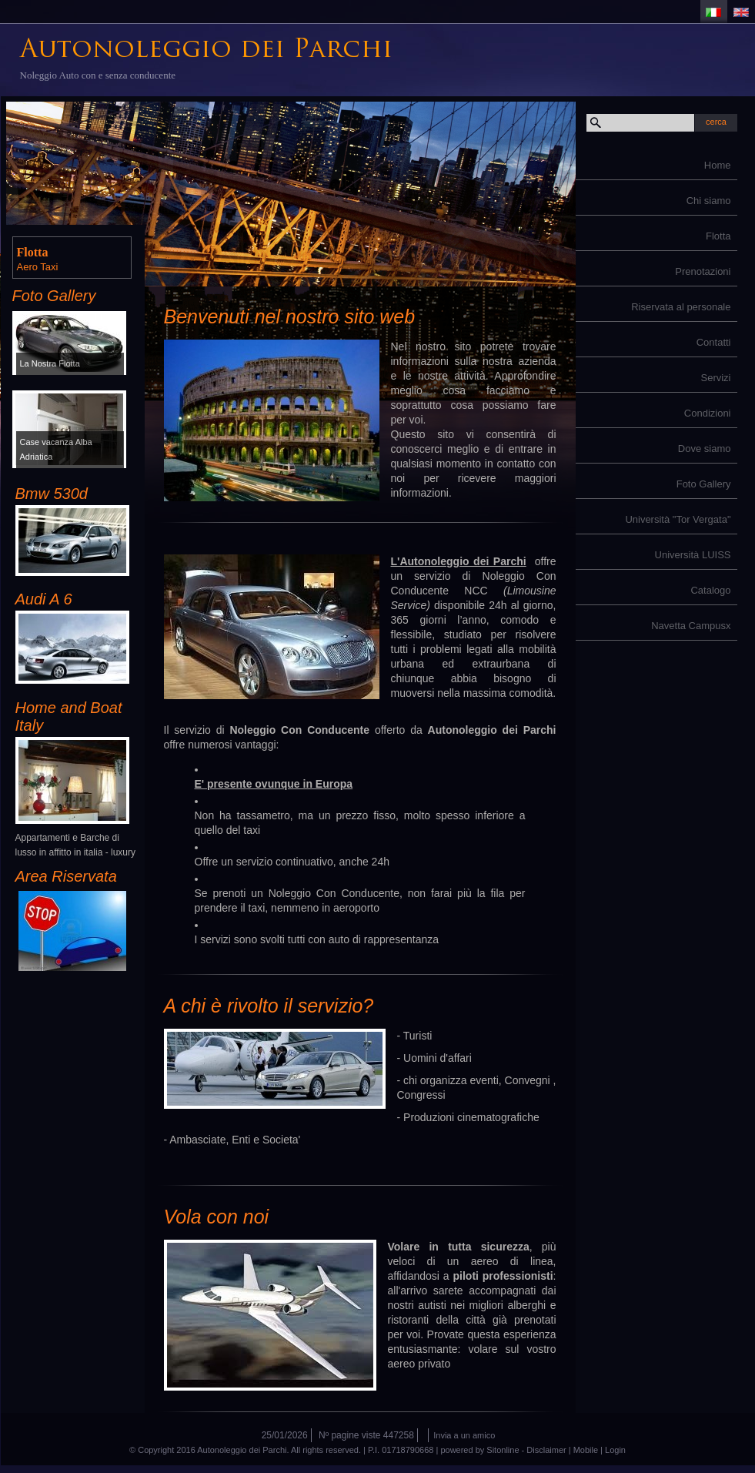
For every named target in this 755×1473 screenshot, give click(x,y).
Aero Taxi (37, 267)
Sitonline (502, 1450)
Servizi (715, 377)
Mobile (585, 1450)
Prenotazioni (702, 271)
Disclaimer (546, 1450)
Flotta (718, 236)
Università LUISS (693, 555)
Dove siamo (704, 448)
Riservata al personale (680, 307)
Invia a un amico (464, 1435)
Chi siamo (709, 200)
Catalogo (710, 590)
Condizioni (707, 413)
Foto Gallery (703, 484)
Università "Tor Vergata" (677, 519)
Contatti (714, 342)
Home (717, 165)
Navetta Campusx (690, 625)
